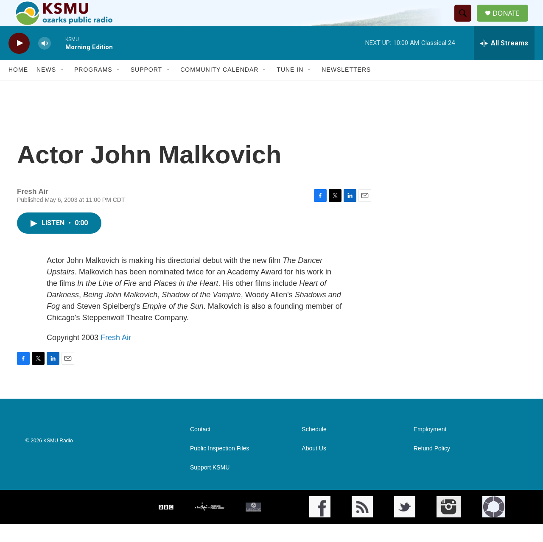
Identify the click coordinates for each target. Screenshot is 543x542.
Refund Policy (432, 467)
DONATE (511, 22)
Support (146, 88)
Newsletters (346, 88)
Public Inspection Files (219, 467)
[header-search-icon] (466, 22)
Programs (93, 88)
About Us (314, 467)
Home (18, 88)
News (46, 88)
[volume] (44, 61)
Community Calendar (219, 88)
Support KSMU (210, 486)
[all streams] (504, 61)
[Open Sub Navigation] (62, 88)
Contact (200, 447)
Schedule (314, 447)
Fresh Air (116, 356)
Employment (430, 447)
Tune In (290, 88)
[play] (19, 62)
